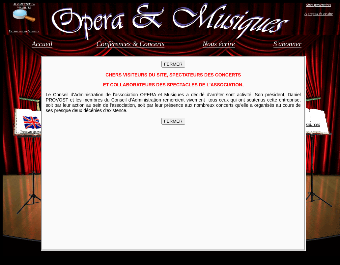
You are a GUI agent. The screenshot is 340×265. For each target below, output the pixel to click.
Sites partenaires (318, 5)
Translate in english (33, 124)
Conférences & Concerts (130, 44)
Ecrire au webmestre (24, 31)
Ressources (309, 124)
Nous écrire (219, 44)
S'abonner (287, 44)
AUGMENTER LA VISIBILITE (24, 6)
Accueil (42, 44)
